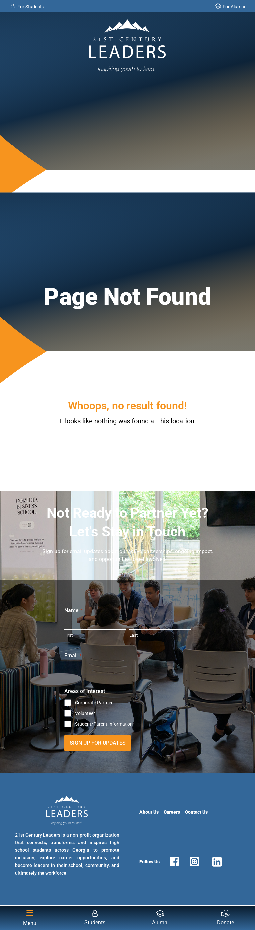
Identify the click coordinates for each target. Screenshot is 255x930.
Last (133, 635)
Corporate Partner (94, 702)
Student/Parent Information (104, 724)
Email (72, 655)
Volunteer (85, 713)
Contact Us (196, 812)
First (68, 635)
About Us (149, 812)
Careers (172, 812)
